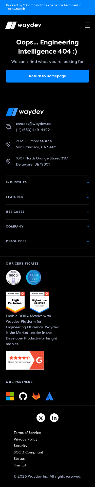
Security (20, 446)
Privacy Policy (25, 439)
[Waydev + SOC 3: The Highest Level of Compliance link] (13, 277)
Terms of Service (27, 433)
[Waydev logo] (20, 26)
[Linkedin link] (54, 417)
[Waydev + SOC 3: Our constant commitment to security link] (33, 277)
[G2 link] (15, 302)
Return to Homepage (47, 76)
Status (19, 459)
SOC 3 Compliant (28, 452)
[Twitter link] (40, 417)
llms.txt (20, 465)
